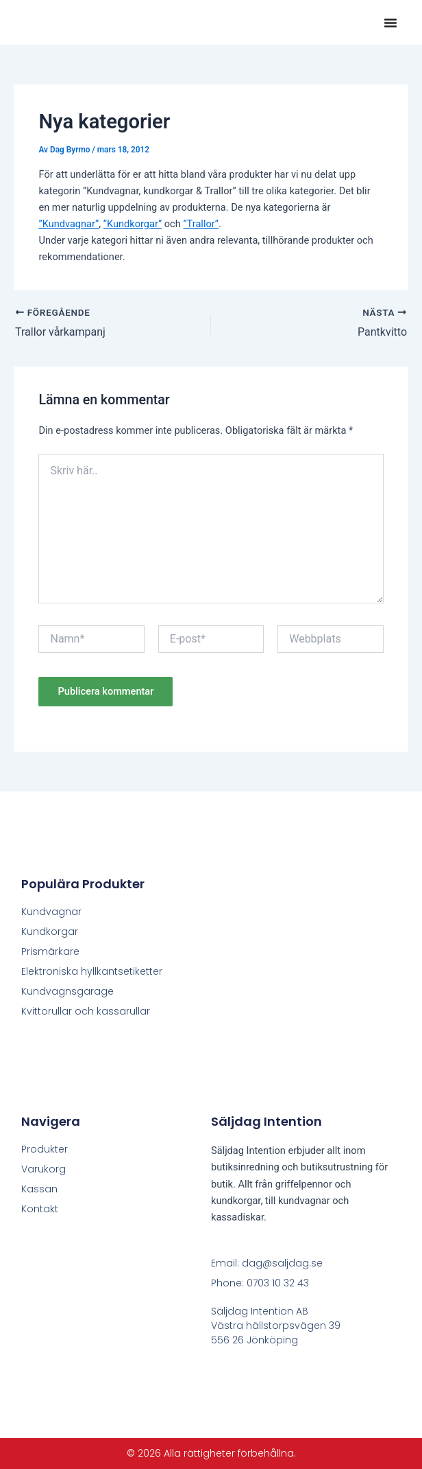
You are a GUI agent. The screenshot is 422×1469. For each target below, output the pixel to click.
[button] (390, 22)
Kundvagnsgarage (67, 991)
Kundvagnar (51, 911)
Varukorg (43, 1169)
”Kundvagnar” (68, 224)
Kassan (39, 1189)
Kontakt (39, 1209)
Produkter (44, 1149)
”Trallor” (201, 224)
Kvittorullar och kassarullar (85, 1011)
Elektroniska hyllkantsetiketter (91, 971)
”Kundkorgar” (132, 224)
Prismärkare (50, 951)
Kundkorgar (49, 931)
